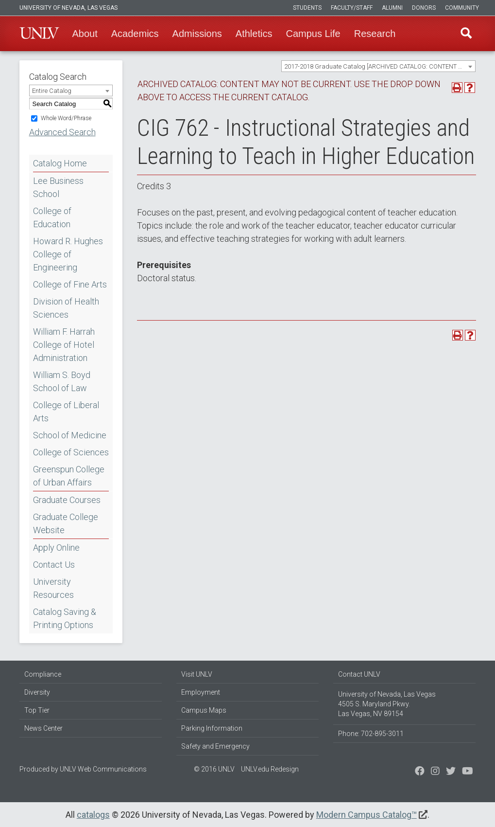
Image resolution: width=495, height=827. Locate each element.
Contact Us (54, 564)
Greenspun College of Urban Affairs (68, 475)
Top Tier (37, 710)
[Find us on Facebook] (419, 772)
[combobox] (378, 66)
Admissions (197, 33)
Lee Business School (58, 187)
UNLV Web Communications (103, 769)
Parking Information (211, 728)
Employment (200, 692)
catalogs (93, 814)
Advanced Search (62, 132)
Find (465, 33)
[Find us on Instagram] (451, 772)
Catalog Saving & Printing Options (64, 618)
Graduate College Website (65, 523)
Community (462, 7)
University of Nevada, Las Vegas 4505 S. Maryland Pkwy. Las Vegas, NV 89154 (387, 704)
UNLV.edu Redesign (270, 769)
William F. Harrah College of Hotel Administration (64, 344)
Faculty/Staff (352, 7)
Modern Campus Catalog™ (366, 814)
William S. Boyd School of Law (61, 381)
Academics (135, 33)
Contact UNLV (359, 674)
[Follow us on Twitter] (435, 772)
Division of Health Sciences (66, 308)
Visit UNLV (196, 674)
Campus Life (313, 33)
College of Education (52, 217)
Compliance (42, 674)
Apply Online (56, 547)
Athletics (254, 33)
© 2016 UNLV (214, 769)
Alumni (392, 7)
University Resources (53, 588)
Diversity (37, 692)
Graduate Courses (67, 500)
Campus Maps (203, 710)
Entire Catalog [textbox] (51, 90)
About (85, 33)
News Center (43, 728)
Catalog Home (60, 163)
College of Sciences (71, 452)
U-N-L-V (39, 33)
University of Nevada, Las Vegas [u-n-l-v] (68, 7)
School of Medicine (69, 435)
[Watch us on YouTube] (468, 772)
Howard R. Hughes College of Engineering (68, 254)
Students (307, 7)
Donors (424, 7)
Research (375, 33)
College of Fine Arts (70, 284)
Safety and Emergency (215, 746)
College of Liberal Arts (66, 411)
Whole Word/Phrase (66, 118)
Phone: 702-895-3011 (371, 733)
